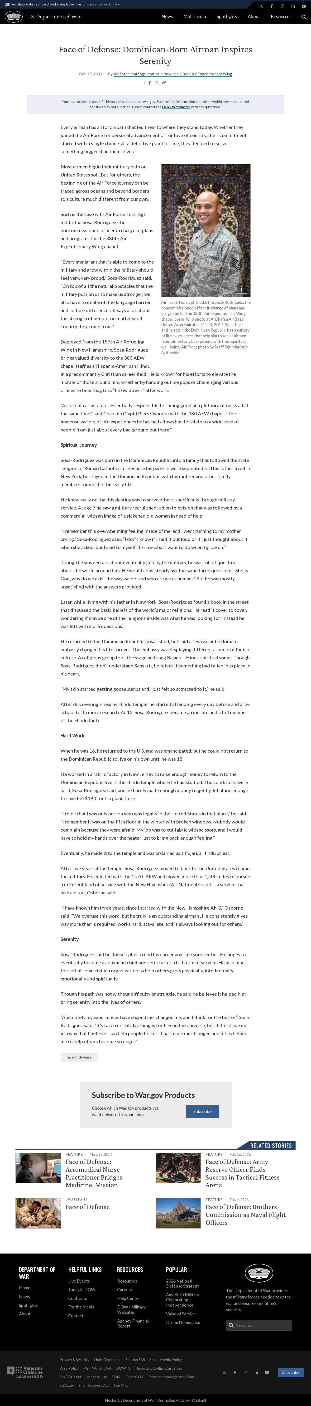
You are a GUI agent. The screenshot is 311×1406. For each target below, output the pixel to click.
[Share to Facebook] (150, 83)
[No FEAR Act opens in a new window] (70, 1376)
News (167, 16)
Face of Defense (79, 1057)
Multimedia (194, 16)
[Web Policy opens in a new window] (69, 1368)
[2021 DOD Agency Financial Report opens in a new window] (138, 1323)
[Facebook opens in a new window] (271, 6)
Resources (281, 16)
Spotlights (227, 16)
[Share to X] (157, 83)
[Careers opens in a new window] (138, 1289)
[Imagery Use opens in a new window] (96, 1376)
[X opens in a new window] (261, 6)
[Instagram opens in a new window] (282, 6)
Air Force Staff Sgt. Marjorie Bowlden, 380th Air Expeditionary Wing (173, 73)
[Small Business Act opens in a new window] (93, 1385)
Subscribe (202, 1111)
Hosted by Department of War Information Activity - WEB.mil (155, 1400)
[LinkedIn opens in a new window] (293, 6)
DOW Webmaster (176, 107)
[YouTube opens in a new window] (303, 6)
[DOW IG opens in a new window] (123, 1368)
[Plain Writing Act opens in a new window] (97, 1368)
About (254, 16)
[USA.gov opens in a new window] (66, 1385)
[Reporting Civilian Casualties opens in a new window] (159, 1368)
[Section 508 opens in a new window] (135, 1359)
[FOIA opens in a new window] (116, 1376)
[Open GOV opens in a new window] (134, 1376)
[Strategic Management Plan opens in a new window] (171, 1376)
